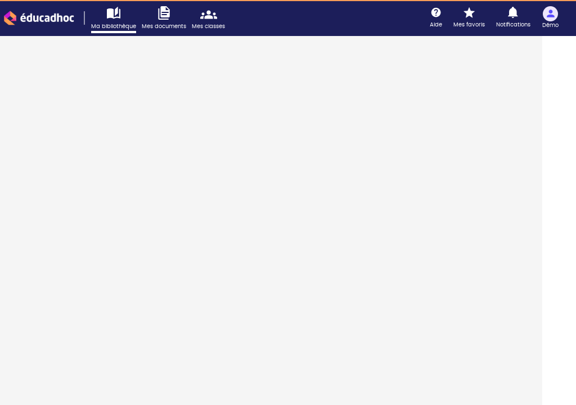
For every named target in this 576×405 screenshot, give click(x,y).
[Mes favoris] (469, 18)
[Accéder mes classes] (211, 18)
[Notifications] (513, 18)
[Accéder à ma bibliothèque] (116, 19)
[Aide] (436, 18)
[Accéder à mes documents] (167, 18)
